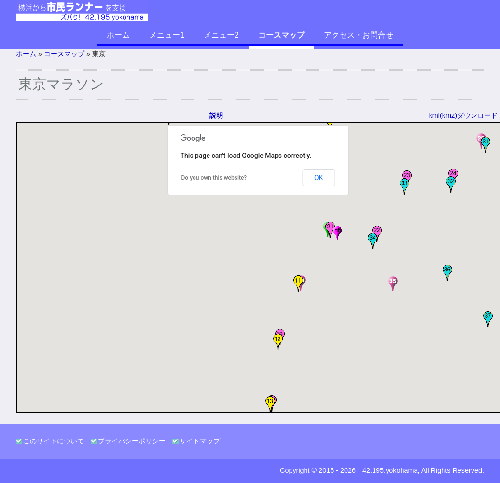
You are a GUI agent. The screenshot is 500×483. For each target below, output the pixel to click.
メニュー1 (166, 35)
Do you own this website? (214, 177)
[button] (298, 283)
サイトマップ (200, 441)
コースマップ (281, 35)
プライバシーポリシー (132, 441)
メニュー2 (221, 35)
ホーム (118, 35)
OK (318, 178)
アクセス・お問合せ (358, 35)
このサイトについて (53, 441)
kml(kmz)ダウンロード (463, 115)
